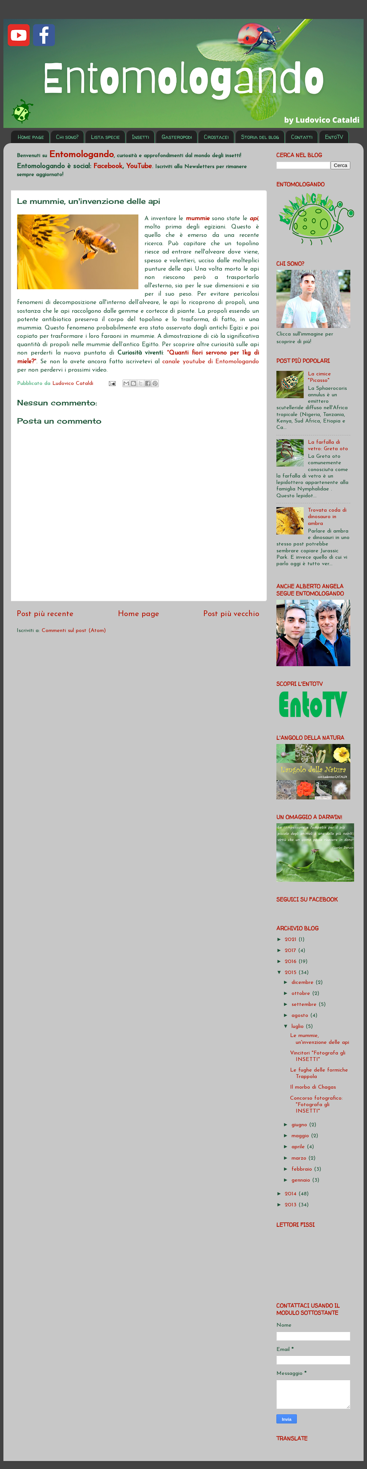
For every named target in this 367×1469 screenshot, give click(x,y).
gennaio (302, 1180)
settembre (305, 1004)
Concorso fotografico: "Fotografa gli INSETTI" (316, 1104)
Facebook (107, 166)
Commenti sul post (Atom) (74, 631)
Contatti (301, 136)
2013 (291, 1205)
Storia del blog (260, 136)
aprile (299, 1147)
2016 (291, 962)
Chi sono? (67, 136)
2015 (291, 973)
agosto (301, 1015)
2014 (291, 1194)
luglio (299, 1026)
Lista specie (105, 136)
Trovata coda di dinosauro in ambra (327, 517)
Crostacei (216, 136)
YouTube (139, 166)
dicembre (303, 982)
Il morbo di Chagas (313, 1087)
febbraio (303, 1169)
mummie (199, 219)
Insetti (140, 136)
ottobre (302, 993)
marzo (300, 1158)
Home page (31, 136)
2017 (291, 951)
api (253, 219)
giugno (300, 1125)
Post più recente (45, 614)
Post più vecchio (231, 614)
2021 (291, 940)
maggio (301, 1136)
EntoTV (334, 136)
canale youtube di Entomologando (210, 362)
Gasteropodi (177, 136)
